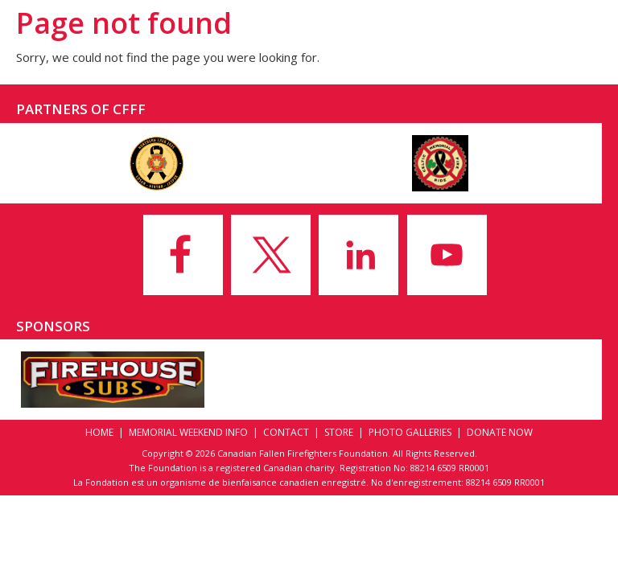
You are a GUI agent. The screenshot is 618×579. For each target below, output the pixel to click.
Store (338, 432)
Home (99, 432)
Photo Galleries (410, 432)
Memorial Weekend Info (188, 432)
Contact (286, 432)
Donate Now (500, 432)
